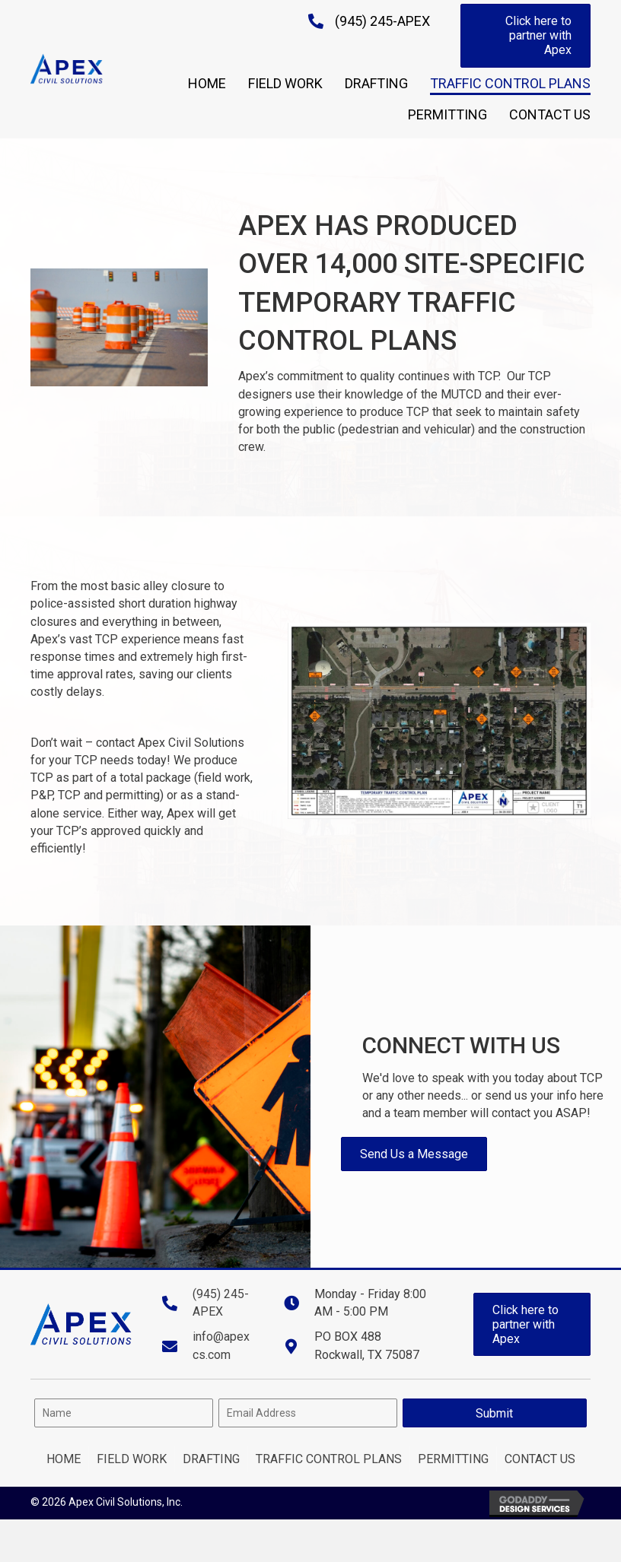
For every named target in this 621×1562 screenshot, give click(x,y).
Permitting (453, 1459)
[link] (207, 82)
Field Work (132, 1459)
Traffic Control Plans (329, 1459)
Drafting (211, 1459)
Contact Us (540, 1459)
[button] (525, 36)
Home (63, 1459)
